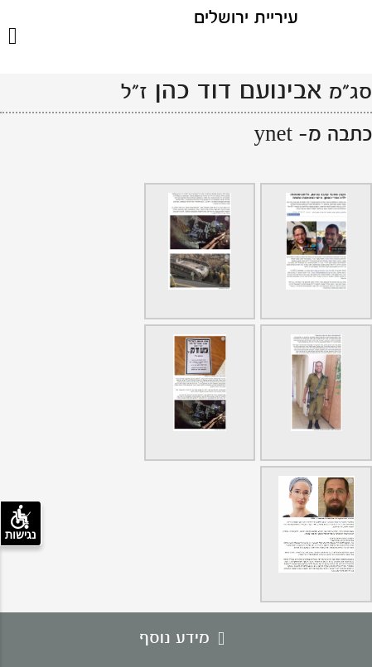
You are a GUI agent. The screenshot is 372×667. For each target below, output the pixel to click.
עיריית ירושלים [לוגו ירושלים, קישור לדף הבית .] (246, 18)
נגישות (20, 523)
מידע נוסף (186, 639)
